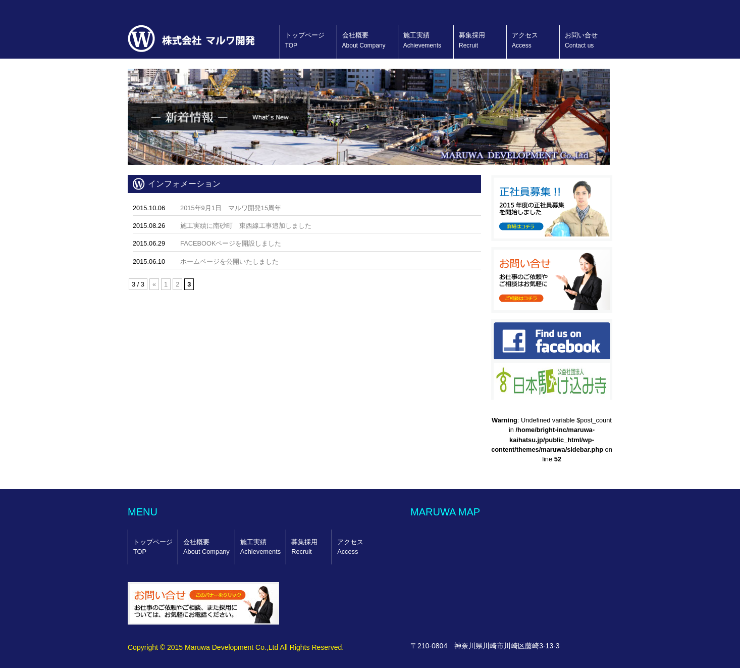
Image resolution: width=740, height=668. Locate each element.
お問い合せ (581, 40)
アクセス (525, 40)
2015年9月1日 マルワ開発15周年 (230, 208)
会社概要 (364, 40)
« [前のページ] (154, 284)
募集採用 (472, 40)
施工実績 (422, 40)
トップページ (305, 40)
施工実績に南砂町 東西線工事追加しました (245, 225)
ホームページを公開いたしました (229, 261)
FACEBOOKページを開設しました (230, 243)
